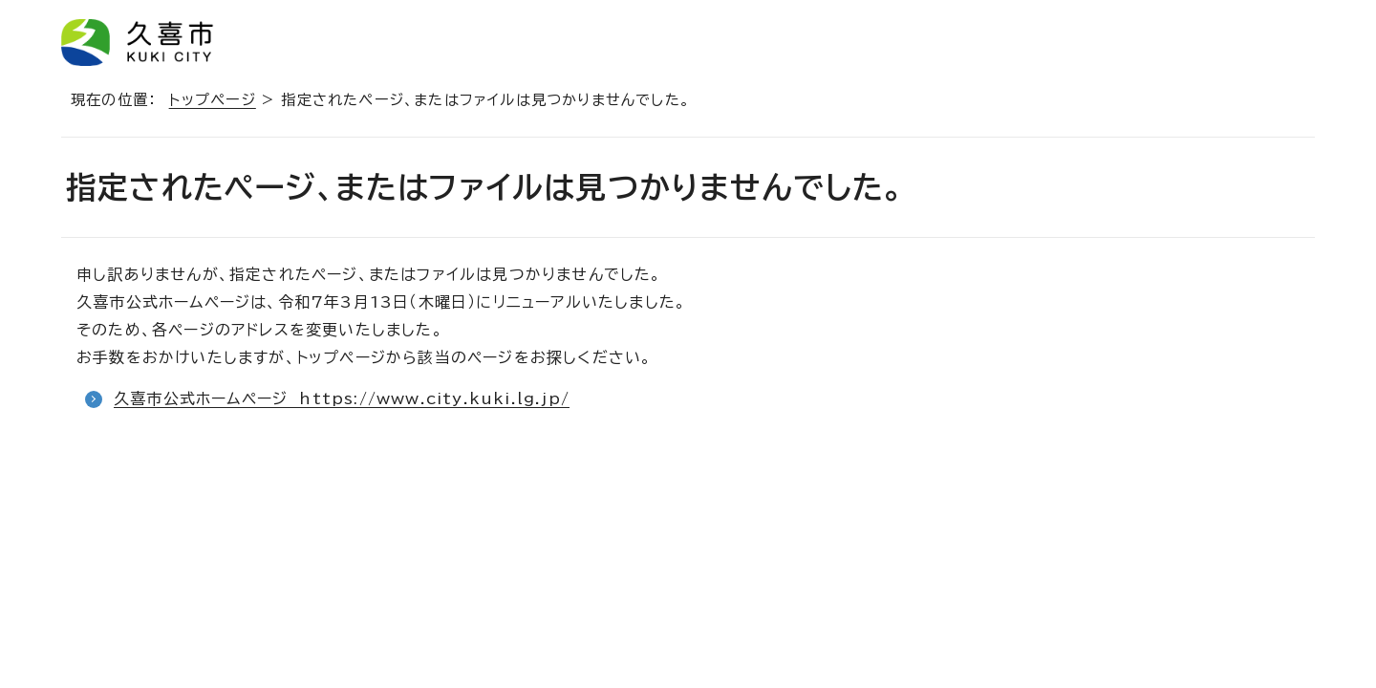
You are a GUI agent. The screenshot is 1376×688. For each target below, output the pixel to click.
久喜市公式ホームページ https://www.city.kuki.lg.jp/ (342, 398)
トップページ (212, 100)
